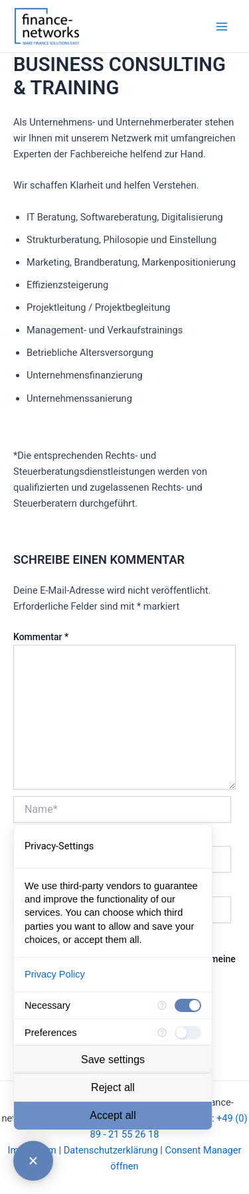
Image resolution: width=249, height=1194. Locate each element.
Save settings (113, 1059)
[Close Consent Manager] (33, 1161)
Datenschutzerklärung (111, 1150)
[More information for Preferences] (162, 1033)
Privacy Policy (55, 974)
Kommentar (40, 637)
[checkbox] (188, 1005)
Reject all (113, 1087)
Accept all (112, 1115)
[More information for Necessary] (162, 1005)
